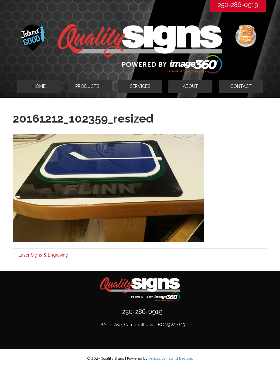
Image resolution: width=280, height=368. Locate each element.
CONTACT (241, 86)
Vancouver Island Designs (171, 358)
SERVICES (140, 86)
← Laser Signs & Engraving (40, 255)
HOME (39, 86)
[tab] (89, 86)
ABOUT (190, 86)
